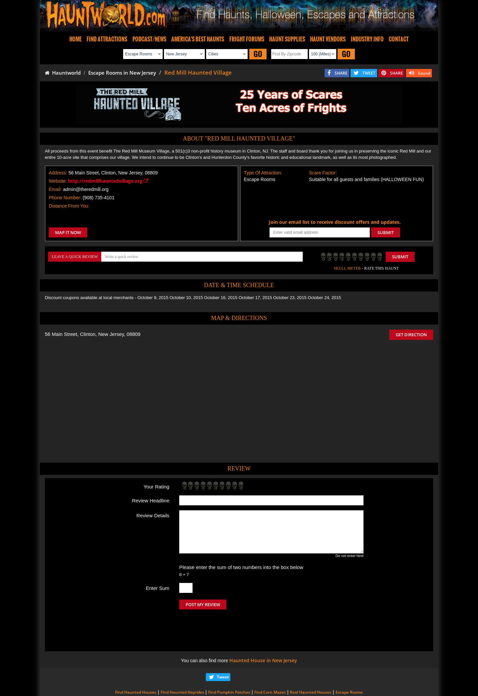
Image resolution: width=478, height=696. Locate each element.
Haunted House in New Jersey (263, 632)
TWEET (368, 73)
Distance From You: (69, 206)
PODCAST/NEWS (149, 39)
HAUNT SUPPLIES (287, 39)
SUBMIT (385, 232)
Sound (424, 73)
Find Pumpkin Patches (229, 664)
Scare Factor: (323, 172)
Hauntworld (63, 72)
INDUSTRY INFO (367, 39)
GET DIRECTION (411, 335)
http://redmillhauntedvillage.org (108, 181)
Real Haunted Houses (310, 664)
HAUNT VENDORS (328, 39)
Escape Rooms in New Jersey (122, 72)
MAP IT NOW (68, 232)
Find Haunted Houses (135, 664)
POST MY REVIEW (203, 604)
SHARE (341, 73)
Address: (58, 172)
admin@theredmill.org (86, 189)
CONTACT (399, 39)
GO (258, 54)
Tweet (223, 649)
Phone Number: (65, 197)
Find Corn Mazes (270, 664)
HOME (75, 39)
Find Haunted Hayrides (182, 664)
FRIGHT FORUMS (246, 39)
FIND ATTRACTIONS (107, 39)
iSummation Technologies (333, 687)
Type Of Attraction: (263, 172)
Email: (55, 189)
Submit (400, 257)
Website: (58, 181)
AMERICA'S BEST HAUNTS (197, 39)
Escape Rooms (349, 664)
